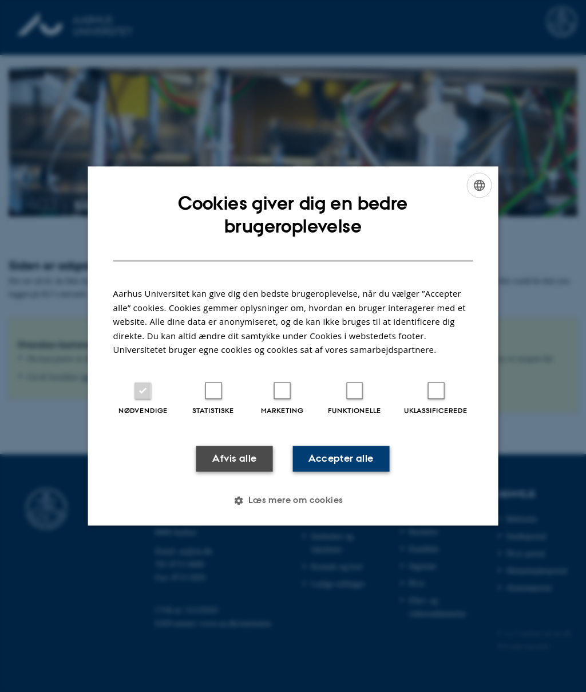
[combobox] (479, 185)
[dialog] (293, 345)
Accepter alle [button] (340, 458)
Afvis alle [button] (234, 458)
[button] (293, 501)
